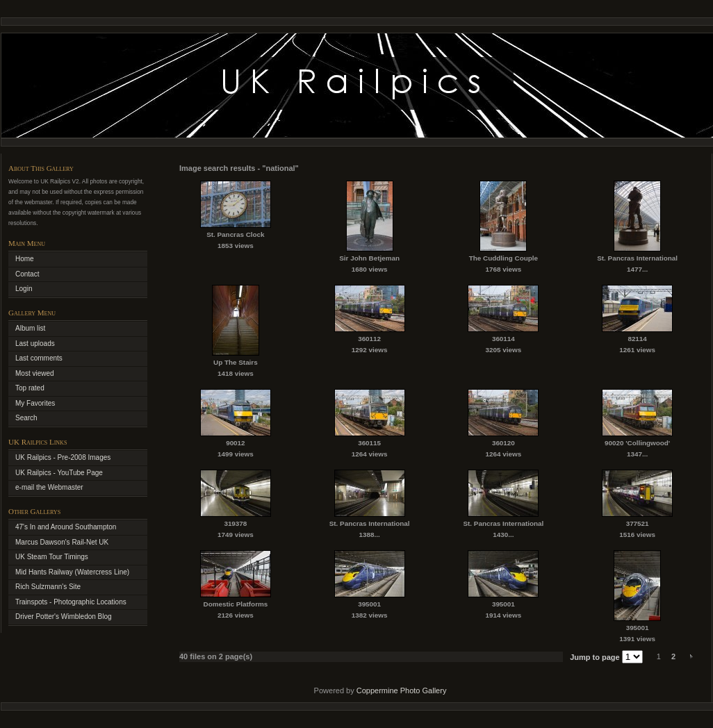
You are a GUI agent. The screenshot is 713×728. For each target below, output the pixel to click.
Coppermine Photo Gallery (401, 690)
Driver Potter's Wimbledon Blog (63, 616)
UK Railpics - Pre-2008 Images (62, 457)
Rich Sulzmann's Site (48, 586)
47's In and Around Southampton (65, 527)
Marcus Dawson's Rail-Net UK (61, 542)
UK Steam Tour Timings (51, 557)
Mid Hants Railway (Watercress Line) (72, 572)
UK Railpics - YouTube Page (59, 473)
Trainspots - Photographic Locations (70, 602)
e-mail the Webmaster (49, 487)
